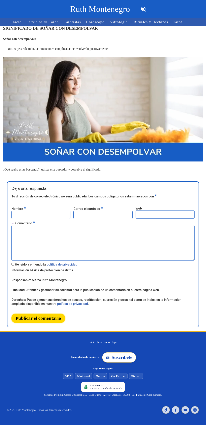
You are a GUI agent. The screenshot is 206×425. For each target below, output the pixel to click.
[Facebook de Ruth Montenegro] (175, 410)
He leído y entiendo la (46, 264)
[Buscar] (143, 9)
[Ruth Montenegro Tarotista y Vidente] (100, 9)
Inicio (16, 22)
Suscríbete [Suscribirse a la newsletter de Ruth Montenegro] (119, 357)
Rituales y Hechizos (151, 22)
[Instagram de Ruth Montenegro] (195, 410)
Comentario (25, 223)
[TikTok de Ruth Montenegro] (166, 410)
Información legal (107, 342)
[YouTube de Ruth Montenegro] (185, 410)
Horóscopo (95, 22)
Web (139, 208)
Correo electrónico (88, 208)
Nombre (18, 208)
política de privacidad (62, 264)
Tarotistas (72, 22)
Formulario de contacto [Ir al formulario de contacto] (85, 357)
